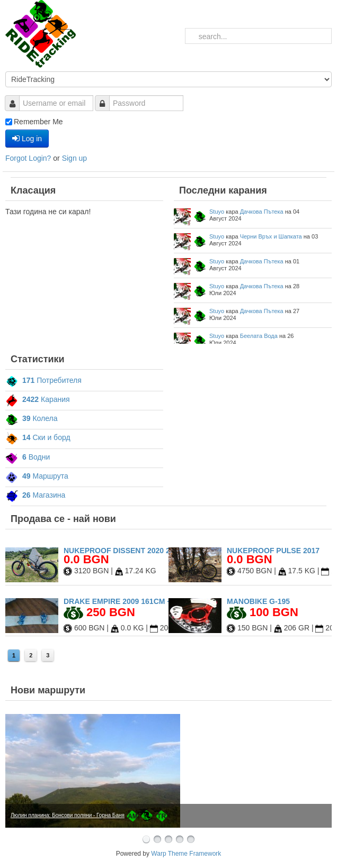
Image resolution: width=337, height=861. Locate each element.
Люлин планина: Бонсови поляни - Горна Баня (68, 815)
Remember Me (38, 121)
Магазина (35, 495)
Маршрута (36, 476)
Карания (37, 399)
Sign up (74, 158)
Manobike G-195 (258, 601)
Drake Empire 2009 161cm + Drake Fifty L (146, 601)
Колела (31, 418)
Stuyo (216, 211)
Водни (27, 457)
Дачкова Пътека (261, 211)
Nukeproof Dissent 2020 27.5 (122, 550)
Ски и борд (37, 437)
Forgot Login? (29, 158)
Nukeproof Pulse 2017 (273, 550)
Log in (27, 138)
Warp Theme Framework (186, 853)
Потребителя (43, 380)
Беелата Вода (259, 336)
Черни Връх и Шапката (271, 236)
